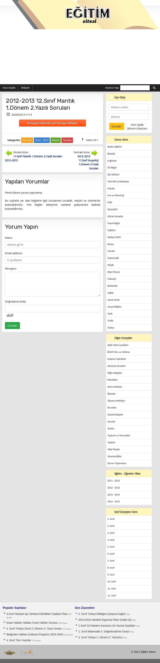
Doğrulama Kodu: (15, 301)
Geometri (112, 209)
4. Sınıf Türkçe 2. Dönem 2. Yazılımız (100, 637)
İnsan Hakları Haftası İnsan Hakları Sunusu (32, 622)
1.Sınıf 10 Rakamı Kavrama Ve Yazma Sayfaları (107, 625)
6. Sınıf (111, 553)
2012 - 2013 (114, 487)
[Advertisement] (80, 56)
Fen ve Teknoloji (116, 195)
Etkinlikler (113, 379)
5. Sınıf (111, 546)
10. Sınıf (112, 581)
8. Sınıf (111, 567)
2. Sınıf (111, 526)
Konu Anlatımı (115, 386)
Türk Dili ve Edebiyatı (118, 181)
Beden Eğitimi (115, 146)
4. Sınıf (111, 539)
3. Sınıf (111, 532)
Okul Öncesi (114, 272)
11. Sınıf (112, 588)
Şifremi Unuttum (137, 128)
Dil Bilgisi (112, 167)
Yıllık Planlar (114, 449)
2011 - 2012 (114, 480)
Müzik (111, 265)
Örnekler (112, 407)
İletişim (25, 87)
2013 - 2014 (114, 494)
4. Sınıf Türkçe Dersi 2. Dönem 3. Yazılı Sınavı (34, 628)
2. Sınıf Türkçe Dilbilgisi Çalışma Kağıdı (102, 613)
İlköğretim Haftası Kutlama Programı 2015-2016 (34, 634)
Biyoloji (111, 153)
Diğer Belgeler (115, 372)
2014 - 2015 (114, 501)
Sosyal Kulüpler (115, 414)
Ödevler (112, 393)
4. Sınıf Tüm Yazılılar (19, 640)
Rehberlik (112, 285)
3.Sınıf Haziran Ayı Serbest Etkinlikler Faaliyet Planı (37, 613)
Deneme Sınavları (117, 365)
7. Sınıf (111, 560)
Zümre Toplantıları (117, 463)
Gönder (12, 326)
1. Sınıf (111, 519)
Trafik (110, 320)
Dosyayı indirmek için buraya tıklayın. (52, 123)
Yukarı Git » (92, 140)
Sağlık (111, 292)
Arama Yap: (112, 87)
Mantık (111, 251)
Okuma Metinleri (116, 400)
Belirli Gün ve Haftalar (119, 352)
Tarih (110, 313)
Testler (111, 428)
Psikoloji (112, 279)
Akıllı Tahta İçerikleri (118, 345)
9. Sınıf (111, 574)
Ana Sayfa (9, 87)
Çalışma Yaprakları (117, 359)
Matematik (113, 258)
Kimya (111, 244)
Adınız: (9, 237)
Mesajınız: (11, 268)
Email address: (14, 253)
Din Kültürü (113, 174)
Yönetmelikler (115, 456)
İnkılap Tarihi (114, 237)
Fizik (110, 202)
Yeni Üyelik (137, 125)
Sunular (111, 421)
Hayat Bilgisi (114, 223)
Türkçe (111, 327)
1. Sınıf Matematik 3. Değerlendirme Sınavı (104, 631)
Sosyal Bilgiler (115, 306)
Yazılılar (111, 442)
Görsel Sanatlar (115, 216)
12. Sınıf (112, 595)
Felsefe (111, 188)
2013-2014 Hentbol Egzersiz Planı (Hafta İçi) (105, 619)
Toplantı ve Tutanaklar (119, 435)
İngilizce (112, 230)
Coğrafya (112, 160)
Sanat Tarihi (114, 299)
